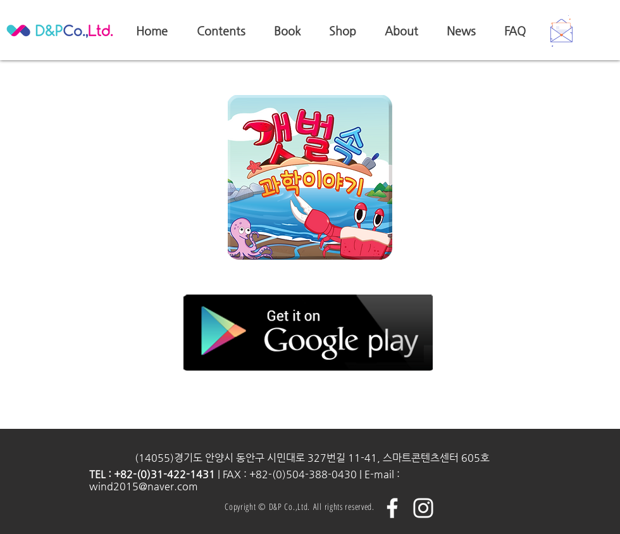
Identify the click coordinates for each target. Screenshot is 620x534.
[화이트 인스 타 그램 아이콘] (423, 508)
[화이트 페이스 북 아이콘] (392, 508)
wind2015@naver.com (143, 486)
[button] (561, 31)
